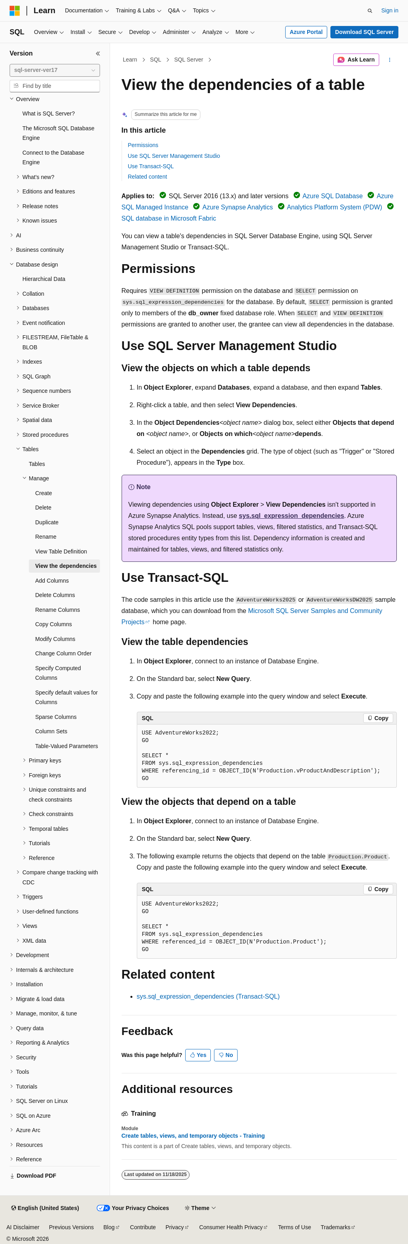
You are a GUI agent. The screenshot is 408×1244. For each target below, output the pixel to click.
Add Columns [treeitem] (52, 580)
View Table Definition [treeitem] (61, 551)
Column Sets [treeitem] (51, 731)
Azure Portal (306, 32)
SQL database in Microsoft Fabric (169, 218)
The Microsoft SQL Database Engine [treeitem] (58, 133)
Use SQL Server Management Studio (174, 156)
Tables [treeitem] (37, 464)
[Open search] (370, 11)
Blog (109, 1227)
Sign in (389, 10)
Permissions (143, 145)
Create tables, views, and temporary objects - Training (193, 1136)
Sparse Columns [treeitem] (56, 717)
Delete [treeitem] (43, 507)
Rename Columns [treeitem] (57, 610)
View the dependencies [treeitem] (66, 566)
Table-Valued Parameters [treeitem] (66, 746)
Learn (130, 59)
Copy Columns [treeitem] (53, 624)
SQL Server (188, 59)
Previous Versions (71, 1227)
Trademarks (335, 1227)
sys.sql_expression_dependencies (291, 515)
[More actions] (389, 60)
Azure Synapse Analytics (237, 207)
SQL (155, 59)
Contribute (143, 1227)
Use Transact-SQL (151, 166)
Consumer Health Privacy (231, 1227)
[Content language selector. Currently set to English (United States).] (45, 1208)
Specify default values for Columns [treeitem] (66, 697)
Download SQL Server (364, 32)
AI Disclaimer (22, 1227)
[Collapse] (98, 53)
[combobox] (55, 70)
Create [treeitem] (43, 493)
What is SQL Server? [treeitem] (48, 113)
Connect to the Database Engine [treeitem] (53, 157)
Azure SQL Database (332, 196)
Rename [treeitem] (45, 536)
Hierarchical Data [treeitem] (43, 279)
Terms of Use (294, 1227)
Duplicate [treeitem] (46, 522)
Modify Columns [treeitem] (55, 639)
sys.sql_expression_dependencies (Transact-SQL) (208, 996)
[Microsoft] (15, 11)
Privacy (175, 1227)
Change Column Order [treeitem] (63, 653)
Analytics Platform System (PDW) (334, 207)
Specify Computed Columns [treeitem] (58, 673)
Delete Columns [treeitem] (55, 595)
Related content (147, 176)
